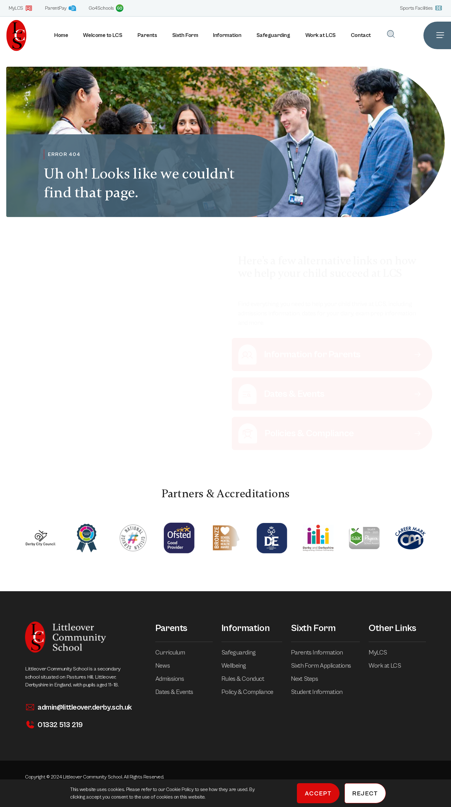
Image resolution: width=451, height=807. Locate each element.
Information (227, 35)
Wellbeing (238, 666)
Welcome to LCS (102, 35)
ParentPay (60, 8)
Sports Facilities (421, 8)
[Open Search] (391, 34)
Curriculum (174, 652)
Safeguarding (273, 35)
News (167, 666)
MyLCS (21, 8)
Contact (361, 35)
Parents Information (321, 652)
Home (61, 35)
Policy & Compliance (251, 692)
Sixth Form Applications (325, 666)
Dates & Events (178, 692)
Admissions (174, 679)
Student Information (321, 692)
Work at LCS (320, 35)
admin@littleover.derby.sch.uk (78, 707)
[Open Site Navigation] (437, 35)
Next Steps (309, 679)
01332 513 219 (53, 725)
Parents (147, 35)
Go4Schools (106, 8)
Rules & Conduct (247, 679)
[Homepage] (13, 35)
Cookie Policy (180, 789)
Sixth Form (185, 35)
